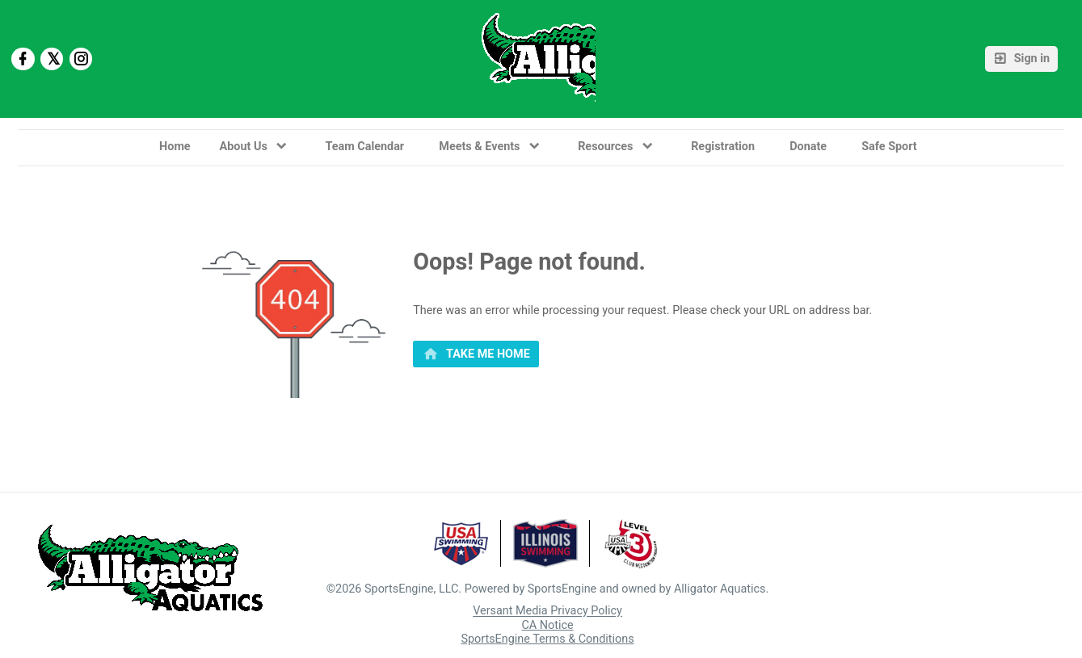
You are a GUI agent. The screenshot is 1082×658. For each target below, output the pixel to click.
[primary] (476, 354)
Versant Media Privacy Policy (547, 611)
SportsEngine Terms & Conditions (547, 639)
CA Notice (547, 625)
